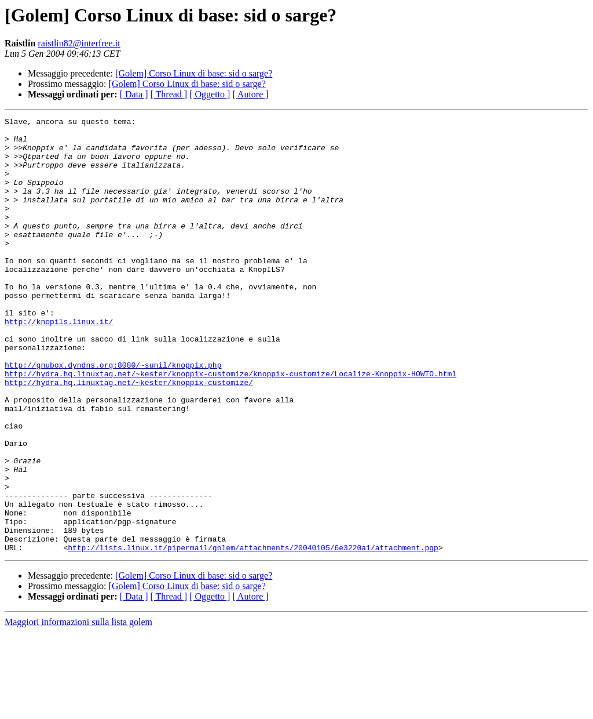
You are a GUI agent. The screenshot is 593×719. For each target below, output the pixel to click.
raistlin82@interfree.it (79, 43)
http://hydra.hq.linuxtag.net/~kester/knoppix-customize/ (129, 436)
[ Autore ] (250, 94)
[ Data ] (134, 94)
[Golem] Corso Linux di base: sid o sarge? (193, 73)
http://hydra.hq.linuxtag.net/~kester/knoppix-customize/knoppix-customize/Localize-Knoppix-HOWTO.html (230, 425)
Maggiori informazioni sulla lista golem (78, 709)
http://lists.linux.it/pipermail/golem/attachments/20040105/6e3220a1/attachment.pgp (253, 634)
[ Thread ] (169, 94)
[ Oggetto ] (209, 94)
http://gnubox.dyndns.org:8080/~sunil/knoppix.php (113, 415)
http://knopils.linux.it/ (59, 363)
